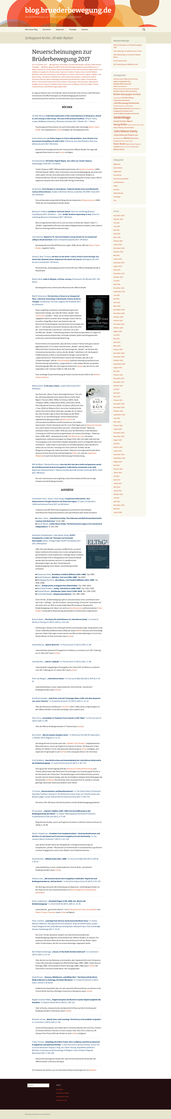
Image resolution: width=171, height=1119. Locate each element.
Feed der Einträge (62, 1093)
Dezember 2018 (118, 353)
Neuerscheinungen (52, 79)
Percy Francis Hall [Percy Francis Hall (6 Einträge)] (127, 141)
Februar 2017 (118, 400)
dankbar (92, 1070)
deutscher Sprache (94, 425)
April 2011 (116, 501)
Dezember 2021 (118, 288)
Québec (83, 79)
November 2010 (118, 505)
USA (114, 200)
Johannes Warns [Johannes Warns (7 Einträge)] (129, 128)
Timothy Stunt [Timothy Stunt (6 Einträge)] (134, 147)
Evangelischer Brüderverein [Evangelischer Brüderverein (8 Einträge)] (123, 111)
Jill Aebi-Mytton (61, 74)
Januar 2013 (117, 483)
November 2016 (118, 407)
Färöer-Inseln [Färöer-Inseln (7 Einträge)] (135, 114)
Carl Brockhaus (51, 69)
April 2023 (116, 270)
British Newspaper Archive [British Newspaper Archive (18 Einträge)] (127, 94)
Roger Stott (76, 82)
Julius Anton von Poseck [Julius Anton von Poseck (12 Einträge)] (123, 135)
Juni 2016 (116, 418)
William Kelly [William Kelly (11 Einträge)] (118, 149)
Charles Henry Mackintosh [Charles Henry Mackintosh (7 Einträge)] (121, 100)
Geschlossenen (76, 608)
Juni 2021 (116, 295)
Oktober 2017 (118, 386)
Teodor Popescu (44, 84)
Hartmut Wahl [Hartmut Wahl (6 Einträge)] (132, 125)
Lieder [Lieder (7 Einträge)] (136, 135)
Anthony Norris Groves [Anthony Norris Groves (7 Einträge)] (131, 79)
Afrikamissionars (88, 200)
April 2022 (116, 284)
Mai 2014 (116, 465)
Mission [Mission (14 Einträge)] (127, 138)
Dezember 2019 (118, 324)
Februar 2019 (118, 349)
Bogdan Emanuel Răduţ (84, 67)
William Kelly (62, 87)
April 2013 (116, 480)
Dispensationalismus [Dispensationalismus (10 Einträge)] (121, 108)
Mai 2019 (116, 339)
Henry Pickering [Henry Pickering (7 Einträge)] (118, 128)
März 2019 (116, 346)
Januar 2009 (117, 512)
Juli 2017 (116, 389)
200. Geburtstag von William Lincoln (125, 64)
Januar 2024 (117, 259)
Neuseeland (64, 79)
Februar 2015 (118, 447)
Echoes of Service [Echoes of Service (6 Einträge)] (136, 108)
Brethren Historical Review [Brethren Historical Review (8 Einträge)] (122, 91)
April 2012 (116, 487)
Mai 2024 (116, 255)
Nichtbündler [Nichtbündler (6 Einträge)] (117, 141)
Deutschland (117, 168)
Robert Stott (67, 82)
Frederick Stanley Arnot (76, 72)
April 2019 (116, 342)
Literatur (84, 29)
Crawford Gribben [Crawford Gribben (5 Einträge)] (128, 106)
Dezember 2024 (118, 248)
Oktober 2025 (118, 219)
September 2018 (119, 364)
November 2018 (118, 357)
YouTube (63, 752)
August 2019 (117, 331)
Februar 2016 (118, 425)
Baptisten (52, 67)
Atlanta (45, 67)
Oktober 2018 (118, 360)
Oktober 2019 (118, 328)
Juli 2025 (116, 223)
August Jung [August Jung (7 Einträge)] (117, 81)
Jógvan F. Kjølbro (91, 74)
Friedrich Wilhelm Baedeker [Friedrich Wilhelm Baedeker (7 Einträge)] (121, 114)
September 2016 (119, 415)
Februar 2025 (118, 241)
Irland (115, 186)
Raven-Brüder (92, 79)
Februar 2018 (118, 375)
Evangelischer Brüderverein (49, 72)
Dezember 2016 (118, 404)
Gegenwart (60, 29)
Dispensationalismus (64, 69)
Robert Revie (57, 82)
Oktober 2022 (118, 277)
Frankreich (63, 72)
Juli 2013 (116, 476)
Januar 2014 (117, 472)
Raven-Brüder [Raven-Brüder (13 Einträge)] (119, 143)
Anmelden (59, 1089)
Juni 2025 (116, 226)
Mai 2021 (116, 299)
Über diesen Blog (31, 29)
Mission (43, 79)
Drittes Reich (76, 69)
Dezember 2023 (118, 263)
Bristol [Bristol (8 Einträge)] (134, 91)
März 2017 (116, 396)
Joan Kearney (80, 74)
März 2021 (116, 306)
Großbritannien (118, 182)
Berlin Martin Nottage (68, 67)
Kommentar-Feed (62, 1097)
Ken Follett (61, 77)
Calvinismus (41, 69)
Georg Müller (92, 909)
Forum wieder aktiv (120, 61)
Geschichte (47, 29)
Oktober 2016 (118, 411)
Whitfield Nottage (51, 87)
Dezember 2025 (118, 215)
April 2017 (116, 393)
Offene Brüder (96, 65)
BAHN (78, 630)
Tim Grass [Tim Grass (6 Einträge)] (127, 147)
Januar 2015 (117, 451)
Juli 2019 (116, 335)
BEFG (58, 67)
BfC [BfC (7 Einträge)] (130, 84)
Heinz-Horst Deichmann (48, 74)
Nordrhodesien (74, 79)
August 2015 (117, 440)
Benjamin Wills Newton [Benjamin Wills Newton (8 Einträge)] (121, 84)
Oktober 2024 (118, 252)
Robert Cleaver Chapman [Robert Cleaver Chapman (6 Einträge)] (133, 144)
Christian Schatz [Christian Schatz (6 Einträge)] (118, 106)
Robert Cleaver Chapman (46, 912)
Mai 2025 (116, 230)
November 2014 (118, 454)
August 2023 (117, 266)
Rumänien (84, 82)
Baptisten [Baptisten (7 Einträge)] (124, 81)
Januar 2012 (117, 491)
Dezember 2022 (118, 273)
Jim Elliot (71, 74)
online (58, 130)
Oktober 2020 (118, 317)
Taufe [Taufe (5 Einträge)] (122, 147)
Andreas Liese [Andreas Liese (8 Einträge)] (118, 79)
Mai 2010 (116, 509)
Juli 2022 (116, 281)
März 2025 (116, 237)
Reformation (47, 82)
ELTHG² (95, 69)
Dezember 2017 (118, 378)
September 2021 (119, 291)
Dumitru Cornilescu (87, 169)
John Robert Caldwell (49, 77)
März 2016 (116, 422)
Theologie (72, 29)
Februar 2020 (118, 320)
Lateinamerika (86, 77)
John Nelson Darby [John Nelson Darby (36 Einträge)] (125, 131)
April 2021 (116, 302)
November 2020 (118, 313)
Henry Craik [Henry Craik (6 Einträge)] (140, 125)
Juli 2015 (116, 444)
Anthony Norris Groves (77, 909)
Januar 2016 (117, 429)
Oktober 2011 (118, 494)
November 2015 (118, 436)
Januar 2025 (117, 244)
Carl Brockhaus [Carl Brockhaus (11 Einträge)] (127, 97)
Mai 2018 (116, 371)
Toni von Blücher (74, 84)
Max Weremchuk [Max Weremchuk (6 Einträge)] (118, 138)
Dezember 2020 (118, 310)
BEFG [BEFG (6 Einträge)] (129, 81)
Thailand (54, 84)
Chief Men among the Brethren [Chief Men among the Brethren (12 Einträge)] (126, 103)
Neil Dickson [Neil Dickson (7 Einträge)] (135, 138)
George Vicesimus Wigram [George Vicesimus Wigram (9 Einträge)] (122, 121)
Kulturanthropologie (73, 77)
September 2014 (119, 458)
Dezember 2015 (118, 433)
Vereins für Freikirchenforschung (80, 768)
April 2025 (116, 234)
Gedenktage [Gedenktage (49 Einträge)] (122, 117)
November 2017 (118, 382)
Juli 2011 (116, 498)
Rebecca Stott (37, 82)
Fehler (74, 453)
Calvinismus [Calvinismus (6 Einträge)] (117, 98)
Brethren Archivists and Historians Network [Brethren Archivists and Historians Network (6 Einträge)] (126, 89)
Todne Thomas (62, 84)
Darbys (80, 366)
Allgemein (116, 164)
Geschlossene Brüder (76, 65)
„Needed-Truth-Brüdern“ (76, 743)
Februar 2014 (118, 469)
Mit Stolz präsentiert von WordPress (37, 1114)
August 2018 (117, 368)
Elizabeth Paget (87, 69)
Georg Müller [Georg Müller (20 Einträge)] (120, 124)
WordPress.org (61, 1100)
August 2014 (117, 462)
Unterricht (83, 84)
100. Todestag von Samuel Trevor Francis (127, 51)
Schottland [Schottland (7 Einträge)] (116, 147)
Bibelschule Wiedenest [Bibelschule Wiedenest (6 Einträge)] (120, 86)
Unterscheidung (63, 360)
